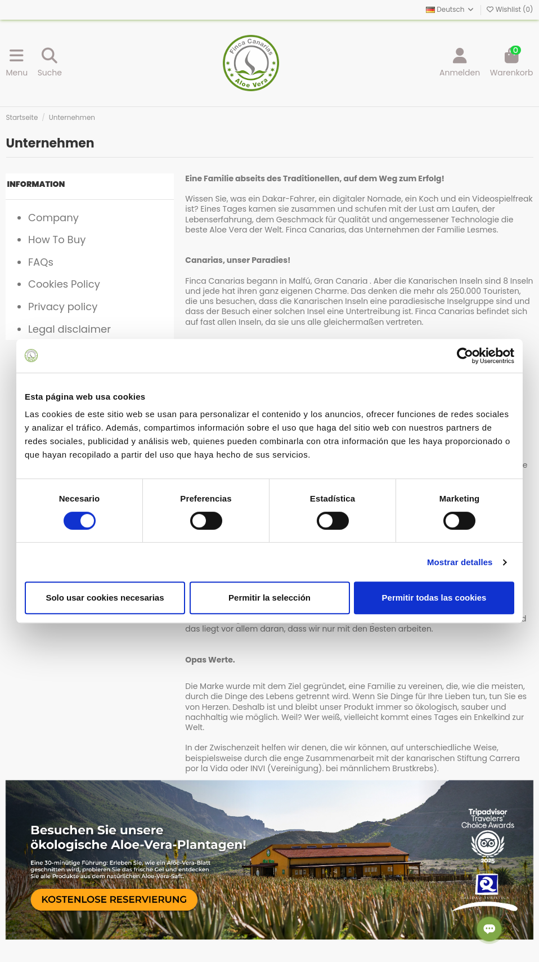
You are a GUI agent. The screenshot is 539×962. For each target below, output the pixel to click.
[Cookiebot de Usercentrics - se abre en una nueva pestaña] (465, 355)
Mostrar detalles (460, 562)
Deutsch (450, 9)
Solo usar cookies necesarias (105, 597)
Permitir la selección (269, 597)
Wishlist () (510, 9)
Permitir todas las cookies (434, 597)
